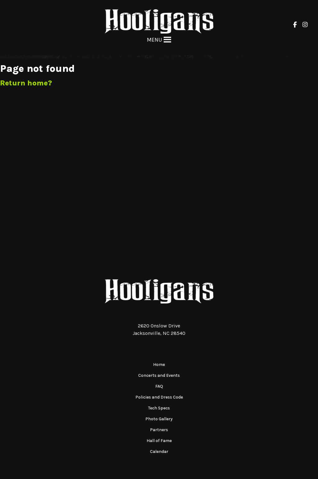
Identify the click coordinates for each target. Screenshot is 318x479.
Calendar (159, 451)
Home (159, 364)
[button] (154, 40)
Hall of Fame (159, 440)
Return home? (26, 83)
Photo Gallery (159, 419)
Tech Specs (159, 408)
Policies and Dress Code (159, 397)
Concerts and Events (159, 375)
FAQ (159, 386)
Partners (159, 429)
